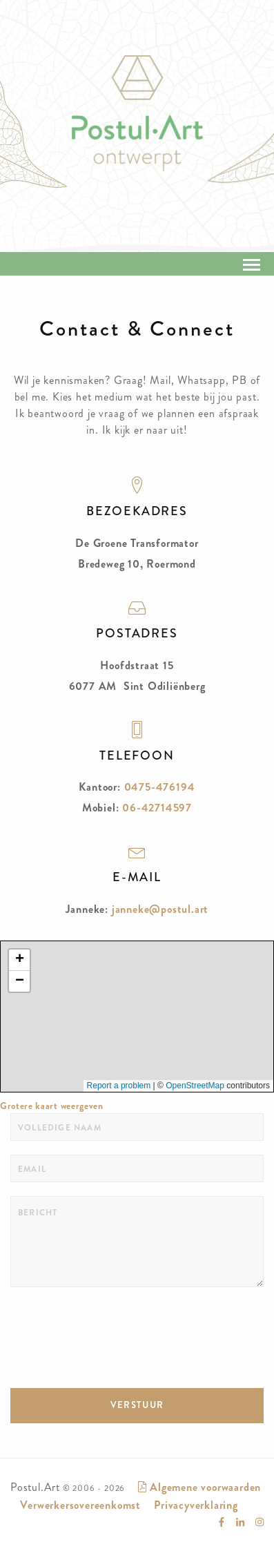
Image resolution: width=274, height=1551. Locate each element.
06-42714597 (157, 808)
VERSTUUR (137, 1405)
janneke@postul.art (160, 909)
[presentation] (115, 1328)
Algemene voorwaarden (199, 1487)
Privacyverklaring (196, 1505)
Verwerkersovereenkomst (80, 1505)
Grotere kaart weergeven (52, 1105)
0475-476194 (159, 787)
